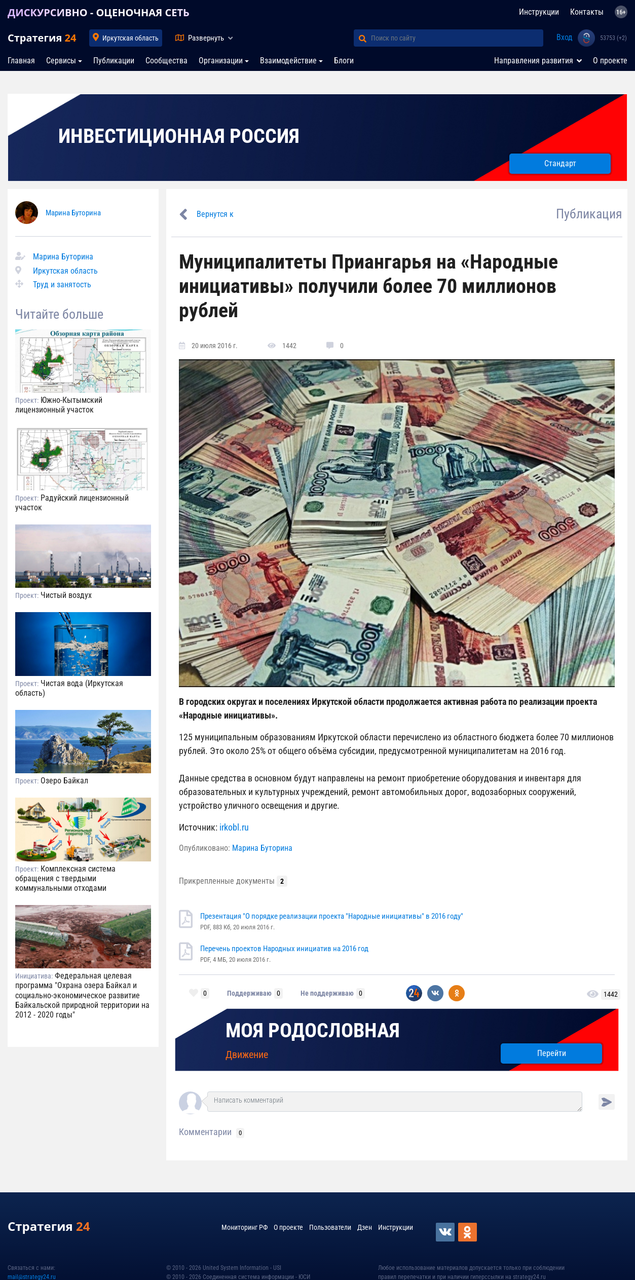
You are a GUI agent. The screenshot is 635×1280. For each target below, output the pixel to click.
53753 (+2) (613, 38)
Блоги (344, 60)
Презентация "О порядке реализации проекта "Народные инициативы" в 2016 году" (331, 916)
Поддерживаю (249, 993)
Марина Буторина (73, 212)
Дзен (364, 1227)
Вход (564, 37)
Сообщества (166, 60)
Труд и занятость (62, 284)
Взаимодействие (288, 60)
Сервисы (61, 60)
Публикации (113, 60)
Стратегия (42, 38)
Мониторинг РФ (244, 1227)
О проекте (610, 60)
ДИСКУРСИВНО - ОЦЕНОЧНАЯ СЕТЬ (99, 12)
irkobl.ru (234, 827)
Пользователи (330, 1227)
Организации (221, 60)
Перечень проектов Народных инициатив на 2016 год (284, 948)
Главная (21, 60)
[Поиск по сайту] (457, 38)
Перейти (551, 1053)
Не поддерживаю (327, 993)
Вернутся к (215, 214)
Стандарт (560, 163)
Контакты (587, 12)
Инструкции (539, 12)
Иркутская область (130, 38)
